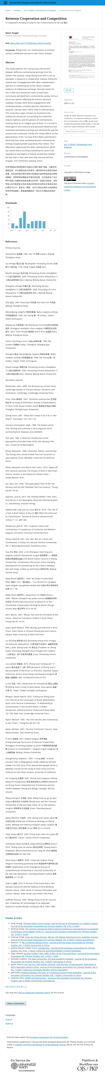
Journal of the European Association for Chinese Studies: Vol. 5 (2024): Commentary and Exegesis (51, 979)
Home (8, 10)
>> (26, 986)
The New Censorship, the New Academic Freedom (51, 959)
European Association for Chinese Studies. (49, 1037)
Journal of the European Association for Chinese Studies (33, 3)
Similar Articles (13, 918)
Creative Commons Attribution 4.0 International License (80, 186)
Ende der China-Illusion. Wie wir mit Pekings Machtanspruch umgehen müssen (61, 937)
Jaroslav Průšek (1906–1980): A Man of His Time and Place (50, 953)
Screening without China (37, 942)
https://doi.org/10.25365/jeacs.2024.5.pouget (30, 43)
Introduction (44, 948)
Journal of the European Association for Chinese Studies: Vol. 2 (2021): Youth (55, 954)
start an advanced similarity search (34, 992)
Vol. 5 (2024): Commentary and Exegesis (40, 10)
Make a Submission (15, 1003)
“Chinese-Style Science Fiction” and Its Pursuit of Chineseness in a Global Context (60, 923)
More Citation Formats (75, 131)
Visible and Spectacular (36, 978)
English (8, 1019)
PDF (70, 90)
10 (21, 986)
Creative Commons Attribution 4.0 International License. (41, 1044)
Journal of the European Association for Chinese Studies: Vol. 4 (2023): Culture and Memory (52, 940)
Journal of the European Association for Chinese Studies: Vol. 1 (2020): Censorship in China (54, 960)
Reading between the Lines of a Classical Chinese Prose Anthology (51, 972)
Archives (17, 10)
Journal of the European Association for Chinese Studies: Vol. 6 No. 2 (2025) (45, 926)
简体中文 (9, 1023)
